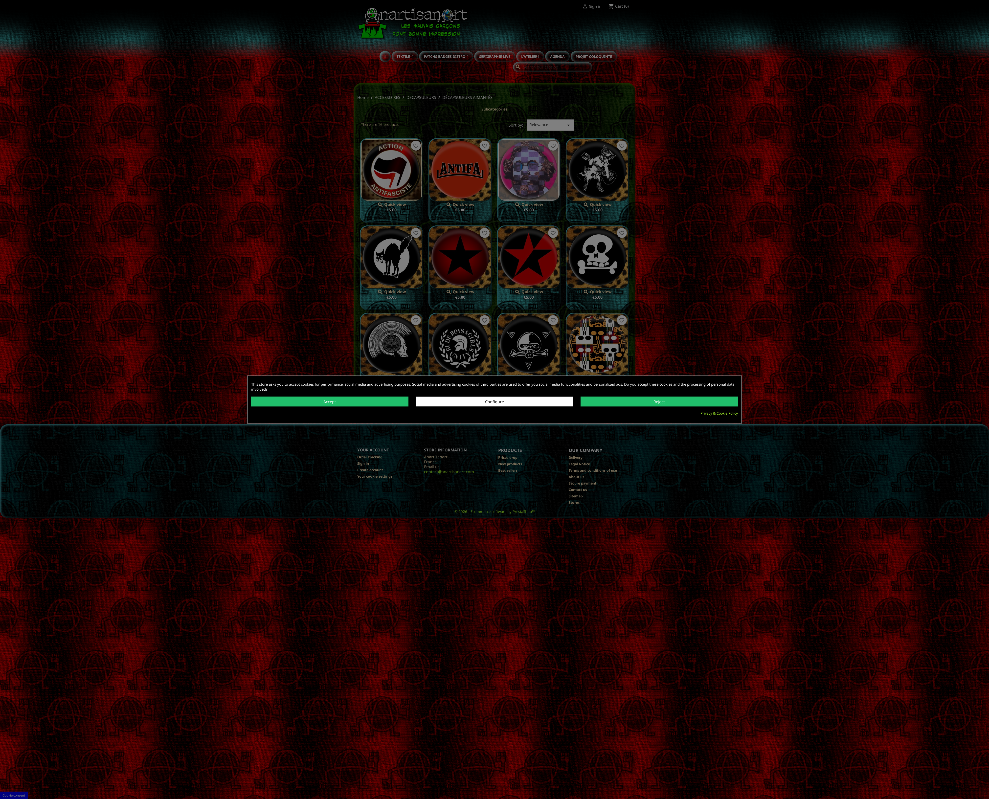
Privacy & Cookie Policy (719, 413)
